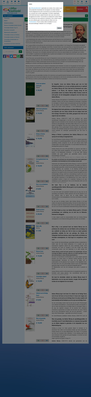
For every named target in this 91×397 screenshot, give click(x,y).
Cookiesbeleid (32, 21)
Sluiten (59, 28)
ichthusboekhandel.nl (36, 8)
